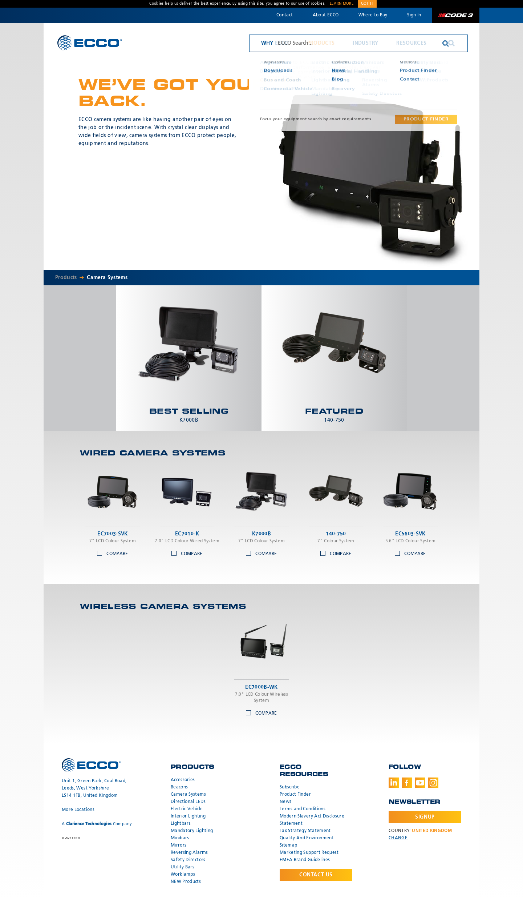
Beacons (179, 787)
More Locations (78, 810)
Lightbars (181, 823)
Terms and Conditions (302, 809)
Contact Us (316, 874)
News (285, 802)
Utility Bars (182, 867)
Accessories (183, 780)
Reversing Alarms (189, 853)
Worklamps (183, 874)
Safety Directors (188, 860)
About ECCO (326, 15)
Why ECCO (275, 43)
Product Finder (295, 794)
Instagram (433, 783)
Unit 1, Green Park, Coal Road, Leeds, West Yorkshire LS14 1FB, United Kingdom (94, 788)
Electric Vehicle (187, 809)
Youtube (420, 783)
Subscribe (290, 787)
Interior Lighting (188, 816)
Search (451, 43)
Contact (284, 15)
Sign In (414, 15)
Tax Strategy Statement (305, 831)
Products (321, 43)
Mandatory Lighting (192, 831)
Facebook (407, 783)
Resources (411, 43)
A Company (97, 824)
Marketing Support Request (309, 853)
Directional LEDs (188, 802)
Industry (365, 43)
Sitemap (288, 845)
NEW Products (186, 882)
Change (398, 838)
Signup (424, 817)
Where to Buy (373, 15)
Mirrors (178, 845)
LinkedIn (394, 783)
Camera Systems (107, 277)
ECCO (89, 43)
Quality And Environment (307, 838)
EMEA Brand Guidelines (305, 860)
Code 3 (455, 15)
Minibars (180, 838)
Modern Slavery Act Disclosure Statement (312, 820)
